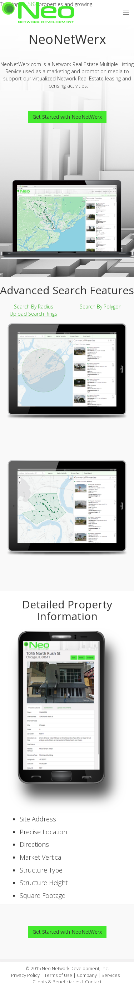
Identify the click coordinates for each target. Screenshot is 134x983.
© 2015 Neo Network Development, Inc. (67, 968)
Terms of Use (58, 975)
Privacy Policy (25, 975)
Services (110, 975)
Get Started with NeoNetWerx (67, 116)
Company (87, 975)
